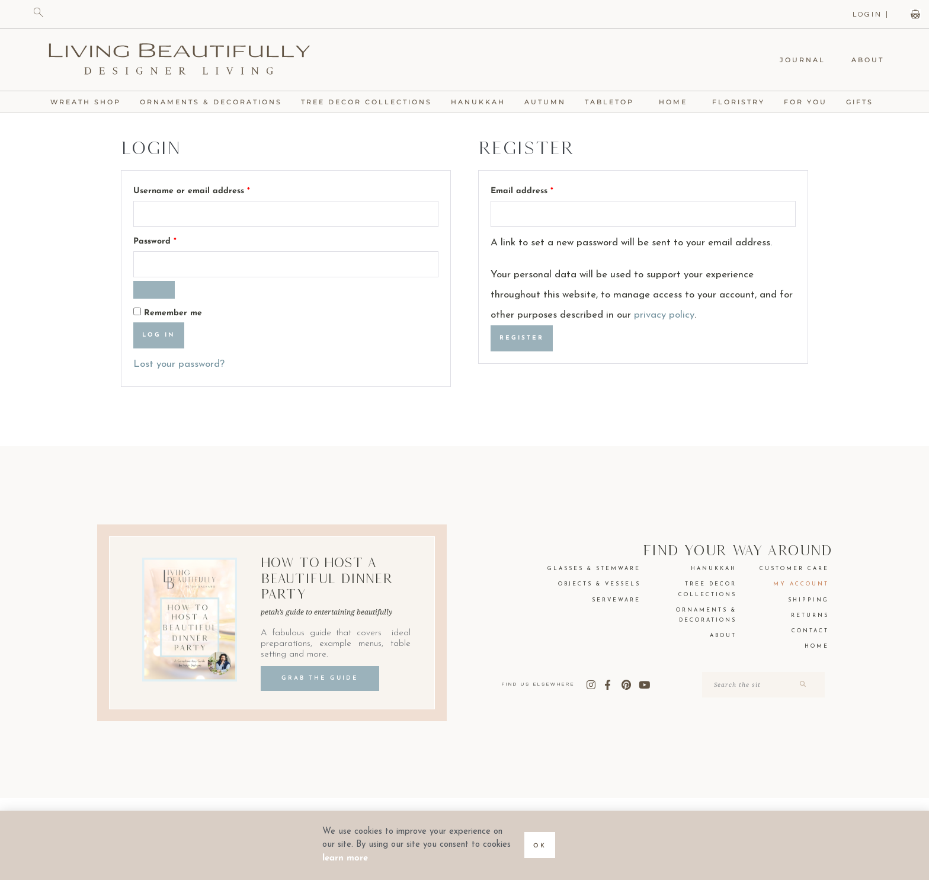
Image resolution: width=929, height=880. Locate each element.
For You (805, 102)
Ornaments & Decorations (211, 102)
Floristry (738, 102)
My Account (801, 584)
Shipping (808, 600)
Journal (802, 60)
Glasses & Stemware (593, 568)
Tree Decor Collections (366, 102)
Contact (810, 630)
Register (521, 338)
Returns (810, 615)
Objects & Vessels (599, 584)
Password (173, 239)
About (867, 60)
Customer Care (794, 568)
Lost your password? (179, 364)
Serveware (616, 600)
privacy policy (664, 315)
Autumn (545, 102)
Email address (540, 189)
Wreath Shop (85, 102)
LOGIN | (871, 14)
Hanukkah (478, 102)
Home (676, 102)
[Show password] (154, 290)
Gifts (862, 102)
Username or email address (209, 189)
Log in (158, 335)
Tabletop (612, 102)
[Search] (802, 684)
